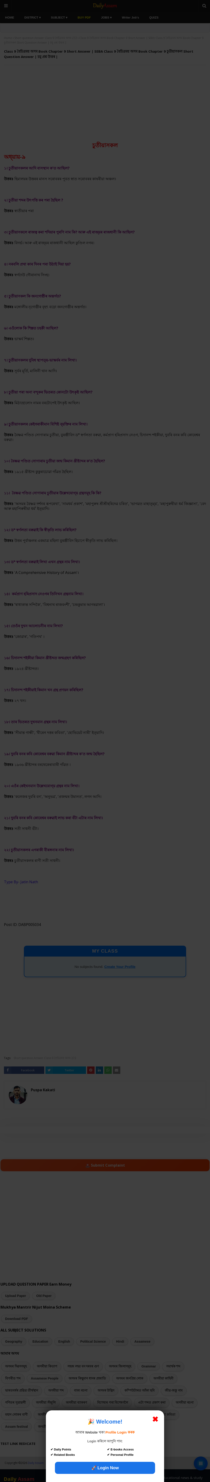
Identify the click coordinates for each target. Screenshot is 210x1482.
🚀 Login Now (105, 1468)
